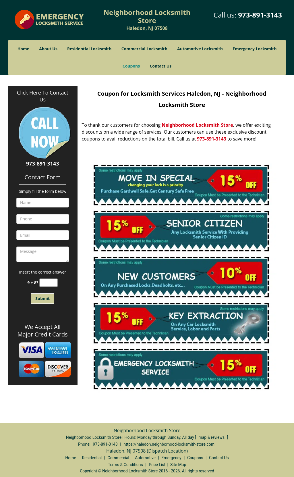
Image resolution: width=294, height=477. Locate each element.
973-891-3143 (260, 15)
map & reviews (211, 437)
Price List (157, 464)
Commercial (118, 457)
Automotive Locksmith (200, 48)
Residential (92, 457)
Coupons (131, 66)
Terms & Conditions (125, 464)
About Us (48, 48)
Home (23, 48)
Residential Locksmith (89, 48)
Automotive (145, 457)
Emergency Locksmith (254, 48)
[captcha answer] (48, 282)
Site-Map (178, 464)
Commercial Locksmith (144, 48)
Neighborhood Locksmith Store (197, 125)
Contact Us (160, 66)
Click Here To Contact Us (42, 96)
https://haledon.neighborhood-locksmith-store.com (168, 444)
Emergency (171, 457)
